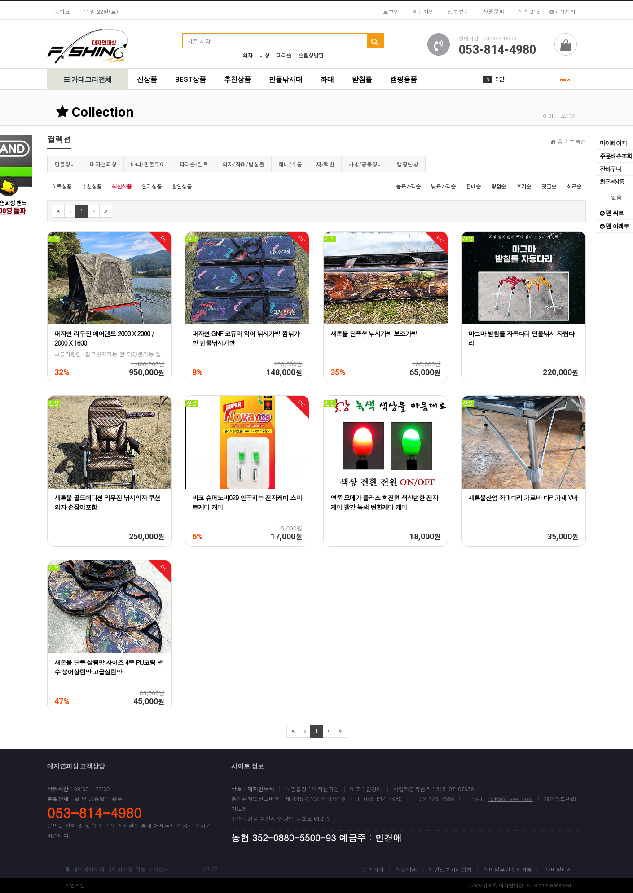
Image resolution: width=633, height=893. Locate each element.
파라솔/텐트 (193, 164)
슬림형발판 (311, 55)
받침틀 (362, 79)
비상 (264, 55)
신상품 (147, 79)
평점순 (498, 186)
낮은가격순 (443, 186)
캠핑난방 (407, 164)
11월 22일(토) (101, 11)
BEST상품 (190, 79)
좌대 (327, 79)
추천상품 (237, 79)
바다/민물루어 (148, 164)
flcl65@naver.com (510, 798)
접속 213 (529, 11)
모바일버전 (558, 869)
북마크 (62, 11)
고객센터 (562, 11)
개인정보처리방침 (450, 869)
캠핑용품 (403, 79)
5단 (500, 78)
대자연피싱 (103, 164)
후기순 (523, 186)
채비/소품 (290, 164)
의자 (247, 55)
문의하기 (373, 869)
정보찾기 (458, 11)
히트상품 (61, 186)
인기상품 (152, 186)
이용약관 (406, 869)
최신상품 (122, 186)
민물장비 (65, 164)
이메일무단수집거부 (508, 869)
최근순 (574, 186)
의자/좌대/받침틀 (243, 164)
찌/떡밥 (325, 164)
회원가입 (423, 11)
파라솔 (284, 55)
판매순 (473, 186)
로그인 (391, 11)
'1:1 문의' (104, 825)
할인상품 (182, 186)
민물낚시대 (286, 79)
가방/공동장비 (365, 164)
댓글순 (548, 186)
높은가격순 (408, 186)
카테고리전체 (88, 79)
